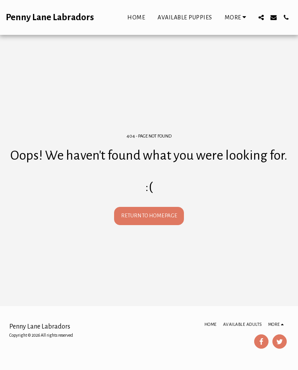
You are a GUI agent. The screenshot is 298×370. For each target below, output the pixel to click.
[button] (261, 17)
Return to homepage (149, 216)
